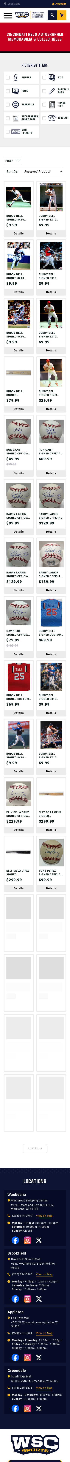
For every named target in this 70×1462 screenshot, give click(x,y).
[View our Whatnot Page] (41, 1370)
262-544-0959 (35, 1358)
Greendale (16, 1250)
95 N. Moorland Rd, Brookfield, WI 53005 (33, 1145)
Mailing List (45, 1458)
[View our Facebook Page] (15, 1120)
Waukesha (16, 1074)
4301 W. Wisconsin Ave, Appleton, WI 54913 (35, 1204)
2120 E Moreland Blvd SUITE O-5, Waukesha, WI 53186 (32, 1087)
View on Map (44, 1095)
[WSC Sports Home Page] (30, 15)
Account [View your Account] (59, 3)
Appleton (15, 1192)
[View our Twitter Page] (39, 1120)
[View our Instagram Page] (27, 1120)
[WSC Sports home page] (35, 1325)
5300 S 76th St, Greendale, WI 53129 (34, 1261)
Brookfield (16, 1133)
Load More (35, 1028)
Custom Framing (15, 1458)
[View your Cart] (61, 15)
